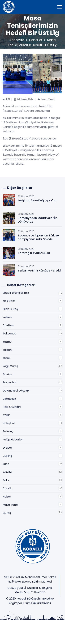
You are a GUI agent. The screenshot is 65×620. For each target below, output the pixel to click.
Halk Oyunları (12, 407)
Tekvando (9, 334)
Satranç (8, 431)
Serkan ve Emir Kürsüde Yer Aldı (39, 270)
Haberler (35, 40)
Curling (7, 456)
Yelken (7, 317)
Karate (7, 472)
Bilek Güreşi (10, 309)
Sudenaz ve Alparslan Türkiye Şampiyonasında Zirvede (38, 237)
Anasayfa (16, 40)
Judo (6, 464)
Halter (7, 497)
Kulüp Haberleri (13, 439)
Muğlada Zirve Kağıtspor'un (37, 200)
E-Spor (7, 448)
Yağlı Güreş (10, 366)
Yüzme (7, 342)
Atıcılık (7, 488)
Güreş (7, 513)
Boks (6, 480)
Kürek (6, 358)
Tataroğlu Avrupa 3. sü (34, 253)
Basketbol (9, 382)
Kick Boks (9, 301)
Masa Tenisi (10, 505)
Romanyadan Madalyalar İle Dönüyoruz (37, 219)
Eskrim (7, 374)
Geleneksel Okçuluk (16, 391)
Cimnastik (9, 399)
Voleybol (9, 423)
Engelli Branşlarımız (16, 293)
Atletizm (8, 325)
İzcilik (6, 415)
